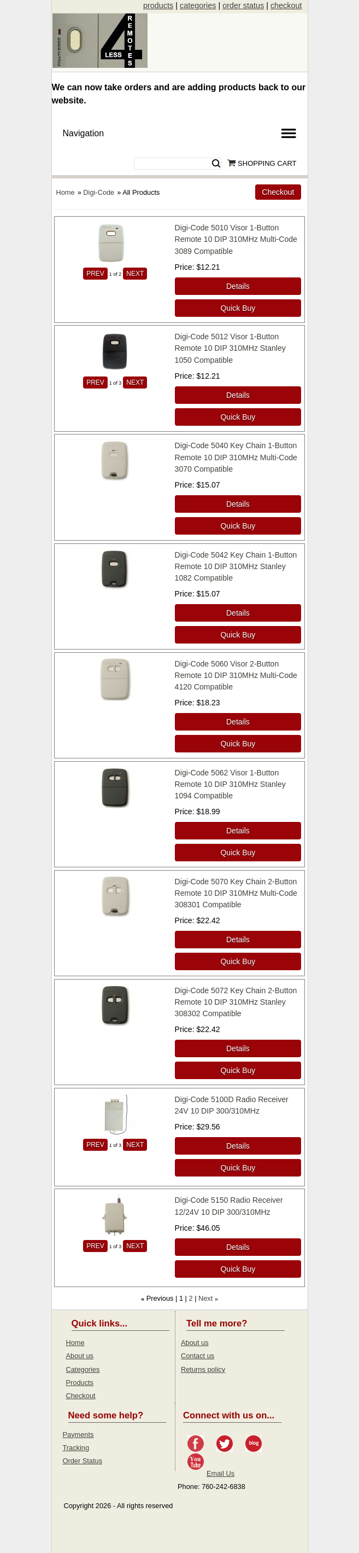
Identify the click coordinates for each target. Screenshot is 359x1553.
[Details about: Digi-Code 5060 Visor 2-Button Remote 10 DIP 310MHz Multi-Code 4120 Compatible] (238, 722)
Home (65, 192)
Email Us (220, 1473)
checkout (286, 5)
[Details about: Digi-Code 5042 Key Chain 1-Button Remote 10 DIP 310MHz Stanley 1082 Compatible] (238, 613)
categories (198, 5)
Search (216, 164)
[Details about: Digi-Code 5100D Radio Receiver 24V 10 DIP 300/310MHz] (238, 1146)
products (158, 5)
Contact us (197, 1356)
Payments (78, 1434)
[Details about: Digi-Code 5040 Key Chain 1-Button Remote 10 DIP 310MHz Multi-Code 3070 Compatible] (238, 504)
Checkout (81, 1396)
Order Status (83, 1461)
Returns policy (203, 1369)
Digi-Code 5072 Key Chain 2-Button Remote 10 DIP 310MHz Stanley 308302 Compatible (236, 1002)
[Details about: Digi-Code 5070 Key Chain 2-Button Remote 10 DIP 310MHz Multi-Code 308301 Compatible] (238, 939)
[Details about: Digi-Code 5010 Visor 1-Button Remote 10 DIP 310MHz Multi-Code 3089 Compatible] (238, 286)
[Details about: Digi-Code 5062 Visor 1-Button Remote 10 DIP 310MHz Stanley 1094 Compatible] (238, 830)
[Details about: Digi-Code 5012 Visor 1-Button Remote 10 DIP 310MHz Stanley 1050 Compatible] (238, 395)
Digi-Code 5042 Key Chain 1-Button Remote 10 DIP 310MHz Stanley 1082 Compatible (236, 566)
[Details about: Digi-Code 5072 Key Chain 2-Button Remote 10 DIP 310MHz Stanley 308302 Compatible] (238, 1048)
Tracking (76, 1448)
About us (80, 1356)
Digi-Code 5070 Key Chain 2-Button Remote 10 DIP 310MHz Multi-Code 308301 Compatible (236, 893)
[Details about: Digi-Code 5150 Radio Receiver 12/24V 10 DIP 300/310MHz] (238, 1247)
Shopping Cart (267, 163)
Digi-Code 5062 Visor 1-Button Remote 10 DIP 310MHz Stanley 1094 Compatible (230, 784)
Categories (83, 1369)
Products (80, 1382)
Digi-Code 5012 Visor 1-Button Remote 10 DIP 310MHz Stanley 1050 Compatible (230, 348)
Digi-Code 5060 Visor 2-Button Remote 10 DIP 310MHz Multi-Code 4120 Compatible (236, 675)
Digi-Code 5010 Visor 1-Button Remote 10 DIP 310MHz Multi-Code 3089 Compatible (236, 239)
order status (243, 5)
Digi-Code (98, 192)
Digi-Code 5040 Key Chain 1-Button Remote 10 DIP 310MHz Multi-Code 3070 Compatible (236, 457)
